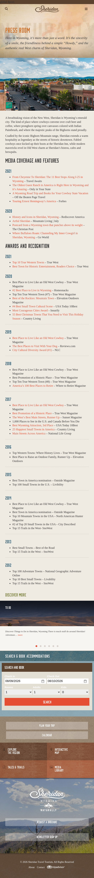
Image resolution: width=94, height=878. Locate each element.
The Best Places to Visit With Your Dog (34, 346)
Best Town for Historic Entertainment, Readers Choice (43, 266)
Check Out (53, 676)
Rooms (9, 687)
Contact (41, 867)
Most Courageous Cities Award (30, 310)
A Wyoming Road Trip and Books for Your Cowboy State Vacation (50, 193)
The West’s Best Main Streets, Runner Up (36, 417)
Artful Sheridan (21, 221)
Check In (10, 676)
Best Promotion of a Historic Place (32, 413)
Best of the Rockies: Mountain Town (33, 298)
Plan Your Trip (47, 725)
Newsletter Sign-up (47, 836)
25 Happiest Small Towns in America (33, 429)
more (20, 635)
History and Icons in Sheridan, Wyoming (35, 216)
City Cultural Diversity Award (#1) (32, 350)
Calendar (47, 735)
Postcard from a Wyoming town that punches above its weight (47, 225)
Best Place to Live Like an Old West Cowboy (38, 338)
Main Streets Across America (28, 433)
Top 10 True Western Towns (28, 262)
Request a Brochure (47, 822)
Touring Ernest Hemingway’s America (34, 201)
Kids (63, 687)
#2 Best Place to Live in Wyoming (31, 290)
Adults (37, 687)
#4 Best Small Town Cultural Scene (32, 306)
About (31, 867)
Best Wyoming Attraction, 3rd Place (32, 425)
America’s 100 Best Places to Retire (32, 385)
